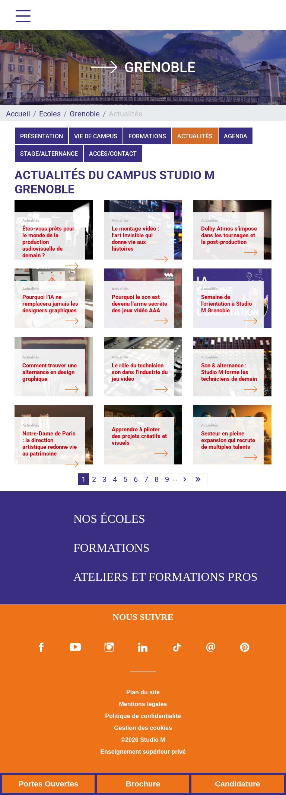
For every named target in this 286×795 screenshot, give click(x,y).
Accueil (18, 113)
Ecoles (50, 113)
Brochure (143, 783)
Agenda (235, 136)
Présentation (41, 136)
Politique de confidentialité (143, 716)
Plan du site (143, 692)
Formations (147, 136)
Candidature (237, 783)
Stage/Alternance (49, 153)
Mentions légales (143, 704)
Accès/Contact (113, 153)
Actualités (195, 136)
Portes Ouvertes (49, 783)
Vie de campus (95, 136)
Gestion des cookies (143, 728)
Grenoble (85, 113)
